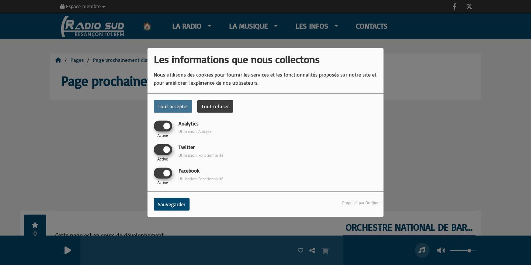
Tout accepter (173, 106)
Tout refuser (215, 106)
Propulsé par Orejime (360, 203)
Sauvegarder (171, 204)
